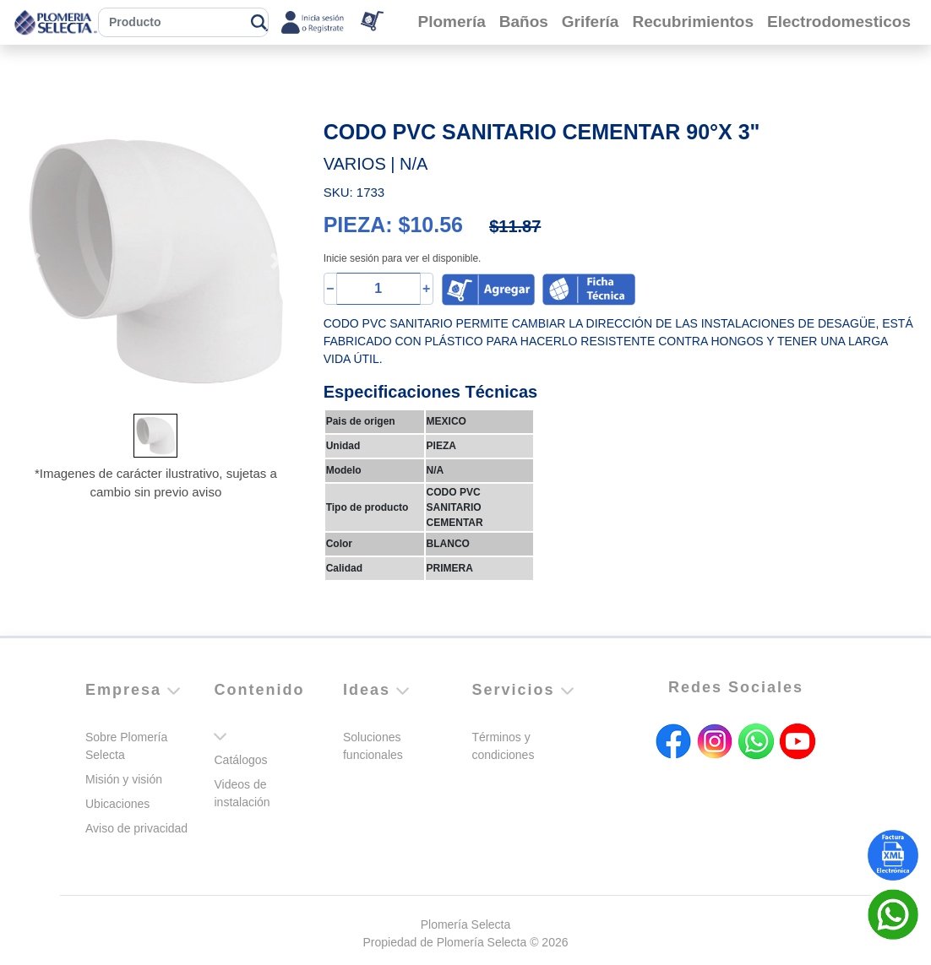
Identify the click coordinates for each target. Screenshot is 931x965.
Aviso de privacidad (136, 828)
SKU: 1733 (354, 192)
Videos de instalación (242, 793)
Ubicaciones (117, 803)
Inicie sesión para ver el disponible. (403, 258)
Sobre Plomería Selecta (126, 746)
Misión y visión (123, 779)
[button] (35, 261)
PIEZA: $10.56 (393, 224)
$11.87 (515, 226)
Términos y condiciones (502, 746)
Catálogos (240, 760)
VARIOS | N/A (376, 164)
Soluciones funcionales (373, 746)
